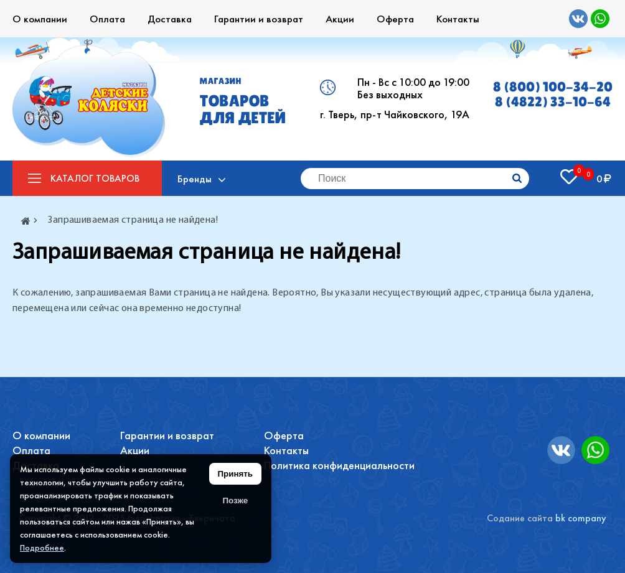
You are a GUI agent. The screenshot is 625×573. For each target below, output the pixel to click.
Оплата (107, 19)
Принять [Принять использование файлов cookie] (235, 473)
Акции (340, 19)
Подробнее (42, 547)
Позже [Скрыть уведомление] (235, 500)
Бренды (194, 178)
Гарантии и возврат (258, 19)
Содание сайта (520, 517)
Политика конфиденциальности (339, 465)
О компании (39, 19)
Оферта (395, 19)
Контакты (457, 19)
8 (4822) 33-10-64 (553, 102)
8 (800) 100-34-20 (553, 87)
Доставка (170, 19)
